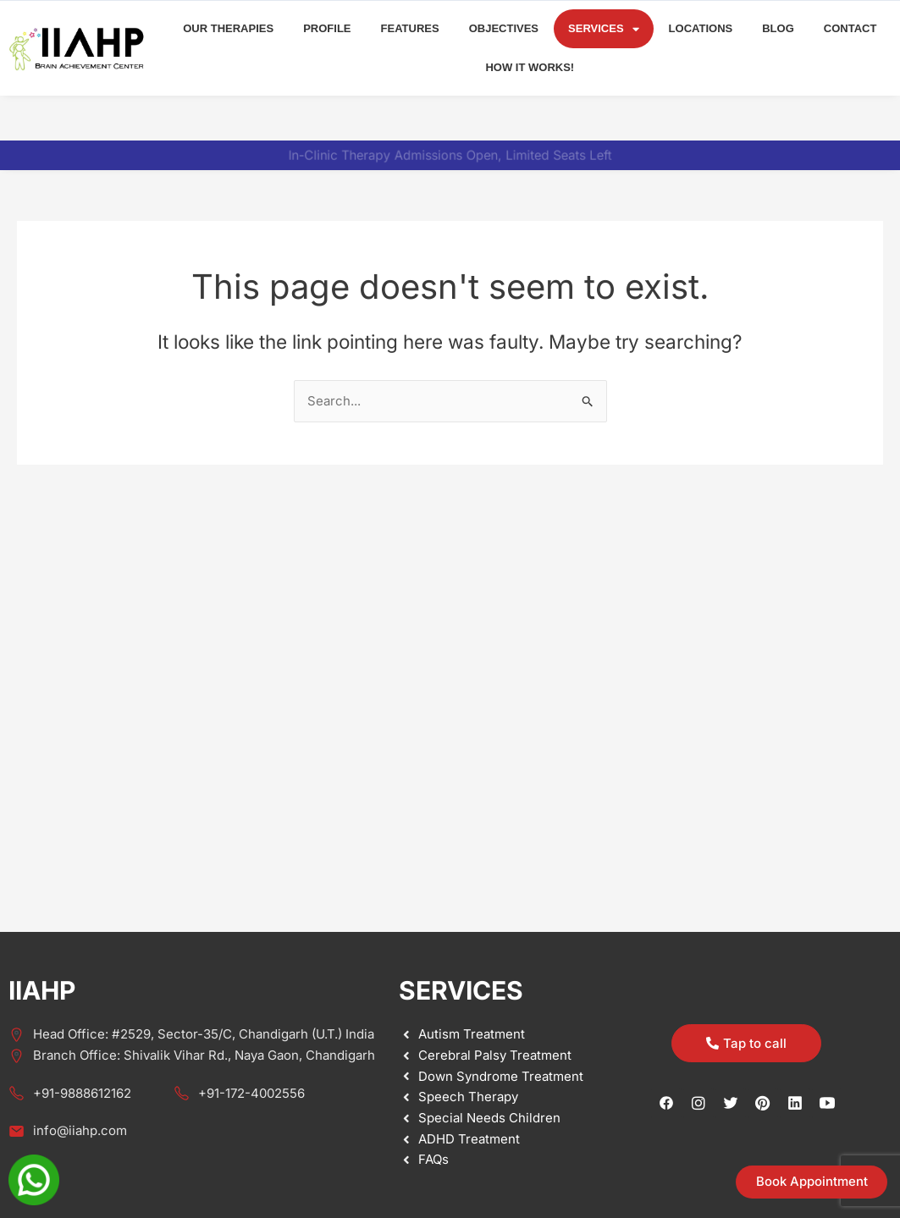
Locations (701, 28)
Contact (850, 28)
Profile (327, 28)
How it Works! (529, 67)
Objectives (503, 28)
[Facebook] (666, 1103)
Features (410, 28)
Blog (778, 28)
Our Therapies (228, 28)
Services (603, 29)
